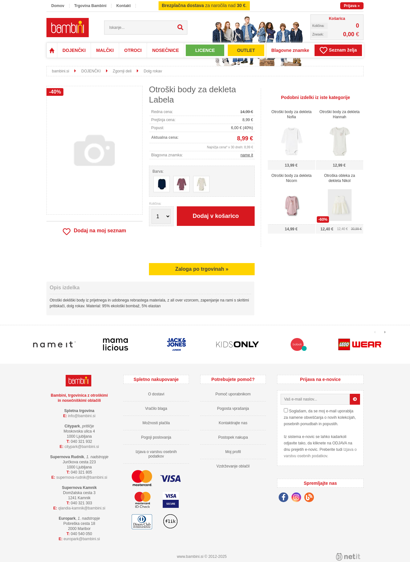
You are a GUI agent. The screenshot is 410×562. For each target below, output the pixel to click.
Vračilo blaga (156, 408)
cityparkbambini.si (81, 446)
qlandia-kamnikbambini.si (81, 508)
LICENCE (205, 50)
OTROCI (133, 50)
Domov (57, 6)
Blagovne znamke (290, 50)
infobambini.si (81, 416)
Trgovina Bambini (90, 6)
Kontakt (123, 6)
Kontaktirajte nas (233, 423)
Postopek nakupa (233, 437)
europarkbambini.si (81, 539)
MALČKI (104, 50)
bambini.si (60, 71)
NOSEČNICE (165, 50)
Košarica (337, 18)
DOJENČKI (74, 50)
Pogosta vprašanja (233, 408)
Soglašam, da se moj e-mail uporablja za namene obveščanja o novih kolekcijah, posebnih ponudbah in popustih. (320, 417)
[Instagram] (297, 498)
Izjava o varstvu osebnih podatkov (156, 454)
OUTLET (246, 50)
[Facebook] (285, 498)
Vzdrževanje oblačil (233, 466)
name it (247, 155)
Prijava (352, 6)
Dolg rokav (153, 71)
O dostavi (156, 394)
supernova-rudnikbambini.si (81, 477)
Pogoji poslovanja (156, 437)
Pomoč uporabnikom (232, 394)
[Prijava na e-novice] (355, 399)
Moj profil (233, 452)
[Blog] (310, 498)
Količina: (155, 203)
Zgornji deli (122, 71)
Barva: (158, 171)
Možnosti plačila (156, 423)
